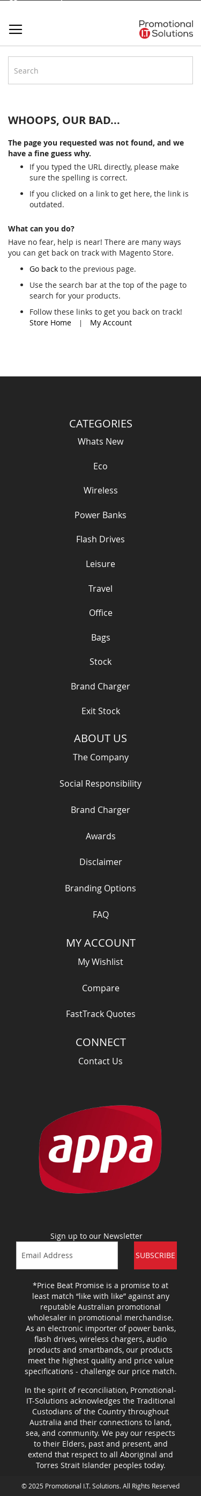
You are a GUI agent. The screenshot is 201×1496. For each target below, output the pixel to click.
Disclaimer (100, 862)
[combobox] (100, 70)
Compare (101, 988)
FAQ (101, 914)
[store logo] (166, 29)
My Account (111, 322)
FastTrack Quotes (101, 1014)
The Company (101, 757)
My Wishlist (100, 962)
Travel (100, 588)
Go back (43, 269)
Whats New (100, 441)
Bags (100, 637)
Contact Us (100, 1061)
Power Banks (100, 515)
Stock (100, 661)
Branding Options (100, 888)
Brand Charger (100, 686)
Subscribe (155, 1255)
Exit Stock (100, 711)
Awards (101, 836)
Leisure (100, 564)
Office (101, 613)
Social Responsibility (100, 783)
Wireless (101, 490)
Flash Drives (100, 539)
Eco (100, 466)
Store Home (50, 322)
